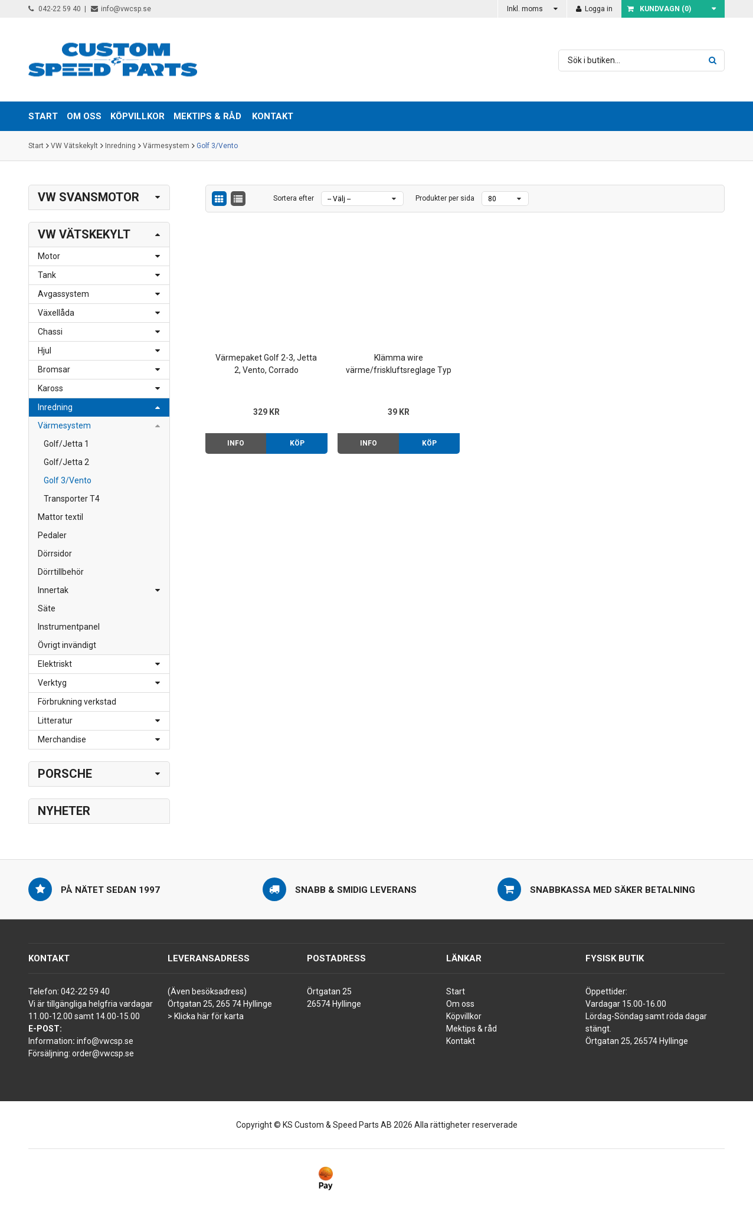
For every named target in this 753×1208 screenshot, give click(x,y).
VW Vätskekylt (74, 146)
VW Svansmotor (88, 197)
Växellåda (56, 312)
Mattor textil (60, 517)
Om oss (460, 1004)
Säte (46, 608)
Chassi (50, 331)
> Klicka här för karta (206, 1016)
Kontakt (272, 116)
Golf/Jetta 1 (66, 444)
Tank (47, 275)
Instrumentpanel (69, 626)
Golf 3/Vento (217, 146)
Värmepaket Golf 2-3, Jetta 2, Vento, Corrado (266, 364)
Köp (297, 443)
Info (235, 443)
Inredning (120, 146)
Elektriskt (55, 664)
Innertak (53, 590)
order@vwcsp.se (103, 1053)
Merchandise (62, 739)
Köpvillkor (464, 1016)
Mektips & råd (471, 1028)
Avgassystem (63, 294)
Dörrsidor (55, 553)
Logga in (594, 9)
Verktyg (52, 683)
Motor (49, 256)
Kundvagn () (659, 9)
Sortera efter (293, 198)
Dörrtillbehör (61, 572)
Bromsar (54, 369)
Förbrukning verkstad (77, 701)
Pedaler (52, 535)
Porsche (65, 774)
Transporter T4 (72, 498)
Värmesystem (166, 146)
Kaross (50, 388)
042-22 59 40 (54, 9)
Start (36, 146)
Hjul (44, 350)
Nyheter (64, 811)
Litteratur (55, 720)
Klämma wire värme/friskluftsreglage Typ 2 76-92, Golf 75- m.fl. (398, 365)
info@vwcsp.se (121, 9)
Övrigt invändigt (67, 645)
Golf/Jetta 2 (66, 462)
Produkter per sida (444, 198)
